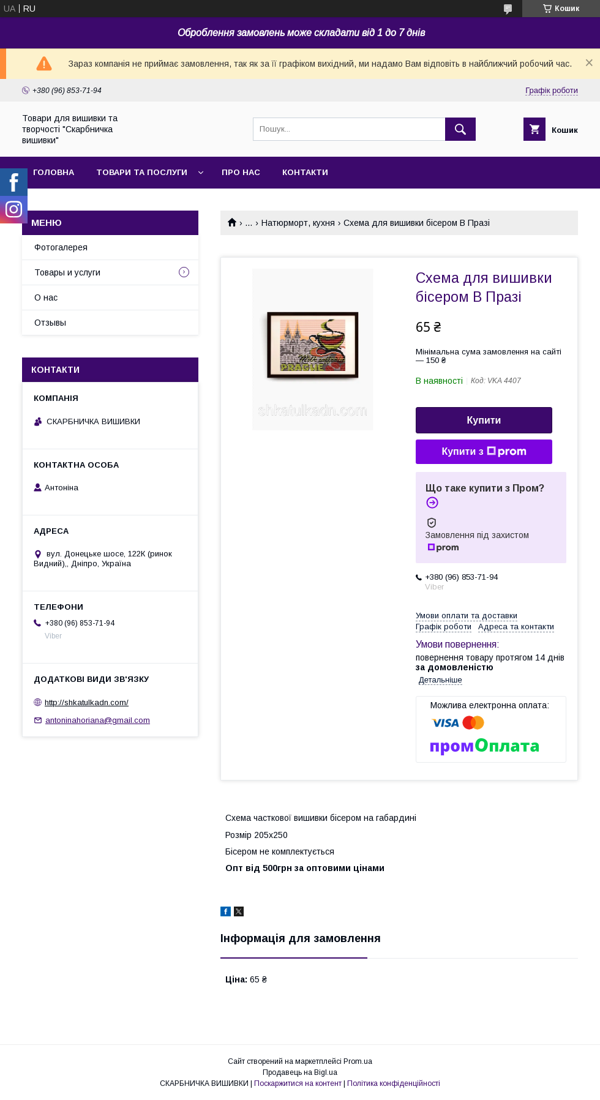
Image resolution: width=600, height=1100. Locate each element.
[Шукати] (460, 129)
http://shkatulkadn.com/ (87, 702)
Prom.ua (357, 1061)
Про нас (241, 172)
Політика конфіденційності (393, 1083)
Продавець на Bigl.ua (300, 1072)
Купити (484, 420)
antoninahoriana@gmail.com (97, 720)
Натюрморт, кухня (298, 223)
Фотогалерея (61, 247)
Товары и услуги (67, 272)
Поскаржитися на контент (298, 1083)
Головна (53, 172)
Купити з (483, 451)
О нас (46, 297)
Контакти (305, 172)
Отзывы (50, 322)
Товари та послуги (141, 172)
